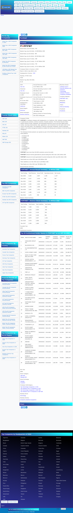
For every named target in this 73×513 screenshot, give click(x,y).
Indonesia (23, 461)
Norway (5, 480)
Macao (4, 472)
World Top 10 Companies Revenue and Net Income (8, 320)
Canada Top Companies (8, 252)
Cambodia (58, 443)
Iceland (58, 459)
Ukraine (40, 496)
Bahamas (58, 437)
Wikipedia (63, 102)
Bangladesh (6, 440)
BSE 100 (4, 121)
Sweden (58, 491)
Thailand (40, 494)
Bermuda (40, 440)
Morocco (5, 477)
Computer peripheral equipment (28, 399)
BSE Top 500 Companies (8, 190)
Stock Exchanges (50, 8)
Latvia (22, 469)
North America (18, 8)
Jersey (4, 467)
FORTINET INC (64, 98)
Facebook (63, 110)
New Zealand (41, 477)
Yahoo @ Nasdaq (65, 106)
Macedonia (23, 472)
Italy (64, 2)
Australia (34, 2)
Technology (63, 91)
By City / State (28, 8)
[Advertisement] (37, 25)
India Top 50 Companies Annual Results (8, 292)
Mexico (22, 475)
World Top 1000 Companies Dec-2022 (9, 50)
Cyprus (5, 451)
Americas (44, 5)
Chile (57, 445)
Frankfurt (23, 382)
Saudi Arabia (6, 488)
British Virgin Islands (26, 443)
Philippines (23, 483)
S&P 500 (17, 11)
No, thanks (63, 508)
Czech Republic (25, 451)
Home (2, 15)
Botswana (58, 440)
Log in (2, 505)
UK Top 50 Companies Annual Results (8, 300)
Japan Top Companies (8, 272)
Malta (57, 472)
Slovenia (58, 488)
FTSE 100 (4, 127)
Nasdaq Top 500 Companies (9, 199)
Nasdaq (22, 381)
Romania (40, 486)
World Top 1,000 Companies (22, 2)
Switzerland (6, 494)
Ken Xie (23, 86)
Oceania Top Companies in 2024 (9, 358)
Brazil (4, 443)
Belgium (23, 440)
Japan (69, 2)
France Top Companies (8, 255)
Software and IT (64, 86)
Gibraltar (40, 456)
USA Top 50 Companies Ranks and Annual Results (9, 308)
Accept (58, 508)
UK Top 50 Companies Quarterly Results (8, 304)
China (4, 448)
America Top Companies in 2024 (9, 343)
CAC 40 (4, 124)
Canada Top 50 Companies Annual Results (9, 288)
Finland (40, 453)
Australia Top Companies (8, 249)
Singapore (23, 488)
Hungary (40, 459)
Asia (50, 5)
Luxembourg (59, 469)
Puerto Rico (6, 486)
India (59, 2)
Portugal (58, 483)
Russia (58, 486)
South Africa (6, 491)
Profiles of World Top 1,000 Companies (9, 74)
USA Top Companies (7, 264)
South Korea (24, 491)
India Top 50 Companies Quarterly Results (8, 296)
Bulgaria (40, 443)
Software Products (65, 92)
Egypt (57, 451)
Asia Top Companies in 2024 (9, 346)
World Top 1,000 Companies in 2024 (9, 42)
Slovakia (40, 488)
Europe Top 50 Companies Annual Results (9, 316)
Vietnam (23, 499)
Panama (40, 480)
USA (20, 5)
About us (4, 501)
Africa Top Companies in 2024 (8, 339)
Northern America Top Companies (7, 354)
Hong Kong (23, 459)
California (22, 106)
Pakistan (23, 480)
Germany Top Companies (8, 258)
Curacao (58, 448)
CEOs (58, 8)
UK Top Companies (7, 261)
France (47, 2)
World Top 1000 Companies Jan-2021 (9, 58)
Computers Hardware (65, 94)
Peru (4, 483)
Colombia (23, 448)
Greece (58, 456)
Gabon (4, 456)
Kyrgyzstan (6, 469)
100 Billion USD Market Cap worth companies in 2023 (9, 70)
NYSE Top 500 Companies (9, 196)
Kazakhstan (41, 467)
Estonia (5, 453)
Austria (40, 437)
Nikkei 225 (5, 136)
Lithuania (40, 469)
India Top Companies (7, 266)
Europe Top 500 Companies (9, 193)
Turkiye (58, 494)
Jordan (22, 467)
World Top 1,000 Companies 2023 (9, 46)
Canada (41, 2)
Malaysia (40, 472)
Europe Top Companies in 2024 (9, 350)
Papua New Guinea (61, 480)
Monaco (40, 475)
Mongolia (58, 475)
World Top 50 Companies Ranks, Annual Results (8, 328)
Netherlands (24, 477)
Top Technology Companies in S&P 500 (31, 390)
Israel (22, 464)
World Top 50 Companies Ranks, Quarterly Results (8, 324)
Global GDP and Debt (27, 11)
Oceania (62, 5)
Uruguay (58, 496)
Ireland (58, 461)
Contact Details (13, 501)
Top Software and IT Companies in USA (31, 388)
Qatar (22, 486)
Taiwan (22, 494)
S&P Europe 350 (6, 142)
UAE (4, 496)
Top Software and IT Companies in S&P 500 (32, 391)
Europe (55, 5)
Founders (65, 8)
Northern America (24, 114)
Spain (39, 491)
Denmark (40, 451)
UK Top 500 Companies (8, 202)
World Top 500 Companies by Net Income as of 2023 (9, 66)
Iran (39, 461)
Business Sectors (39, 8)
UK (16, 5)
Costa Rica (41, 448)
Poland (40, 483)
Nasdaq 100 (5, 130)
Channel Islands (42, 445)
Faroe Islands (24, 453)
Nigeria (58, 477)
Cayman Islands (25, 445)
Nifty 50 (4, 133)
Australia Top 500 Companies (6, 187)
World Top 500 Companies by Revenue (9, 62)
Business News (39, 11)
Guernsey (5, 459)
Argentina (5, 437)
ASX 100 (4, 118)
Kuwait (58, 467)
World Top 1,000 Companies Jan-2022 (9, 54)
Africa (37, 5)
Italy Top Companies (7, 269)
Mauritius (5, 475)
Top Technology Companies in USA (29, 387)
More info (32, 511)
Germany (53, 2)
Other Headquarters (29, 5)
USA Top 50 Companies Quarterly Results (8, 312)
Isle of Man (6, 464)
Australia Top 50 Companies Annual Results (9, 284)
